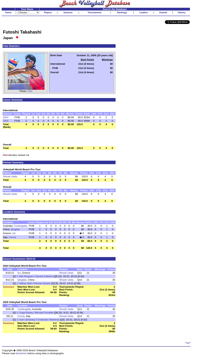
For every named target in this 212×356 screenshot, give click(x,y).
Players (48, 12)
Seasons (68, 12)
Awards (163, 12)
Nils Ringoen (26, 276)
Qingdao (15, 229)
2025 (5, 120)
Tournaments (94, 12)
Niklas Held (25, 283)
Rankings (122, 12)
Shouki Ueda (10, 176)
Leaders (143, 12)
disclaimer (21, 353)
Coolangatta (20, 225)
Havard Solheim (44, 276)
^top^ (188, 342)
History (182, 12)
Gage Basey (26, 312)
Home (8, 12)
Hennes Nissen (42, 283)
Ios (14, 233)
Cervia (12, 237)
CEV (29, 91)
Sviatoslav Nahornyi (48, 319)
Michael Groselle (44, 312)
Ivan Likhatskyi (27, 319)
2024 (5, 117)
